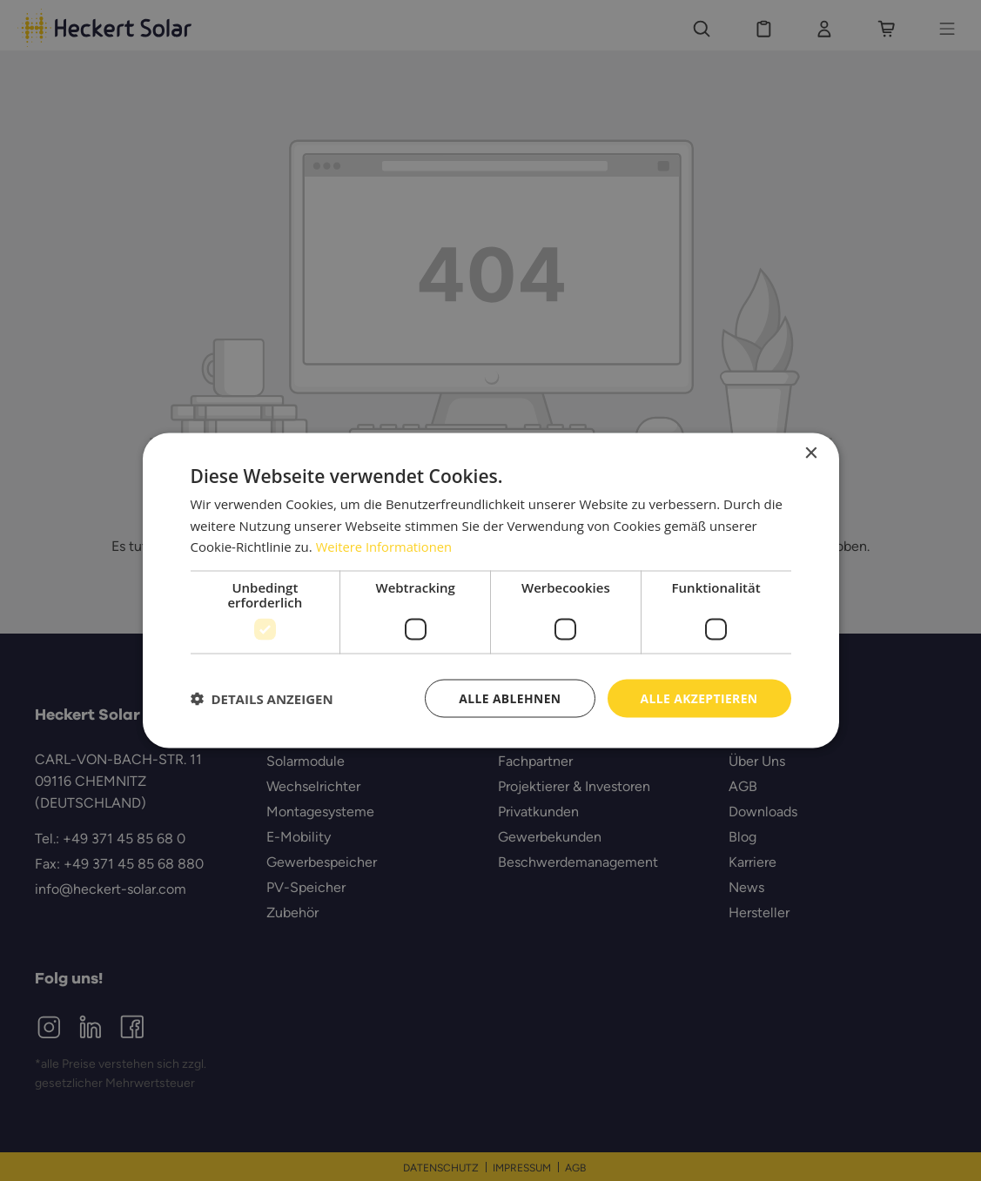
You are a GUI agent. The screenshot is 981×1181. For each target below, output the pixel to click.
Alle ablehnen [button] (508, 697)
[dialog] (490, 590)
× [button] (810, 453)
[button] (262, 699)
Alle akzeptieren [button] (698, 697)
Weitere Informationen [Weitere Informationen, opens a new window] (385, 546)
